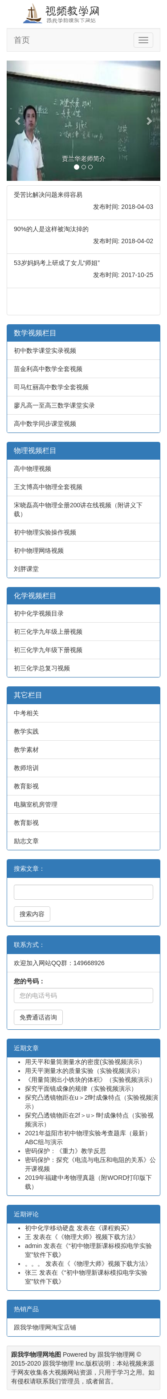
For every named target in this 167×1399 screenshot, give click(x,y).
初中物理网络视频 (39, 550)
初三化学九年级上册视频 (48, 631)
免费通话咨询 (38, 1017)
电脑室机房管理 (35, 804)
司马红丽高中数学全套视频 (51, 387)
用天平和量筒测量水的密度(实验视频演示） (85, 1061)
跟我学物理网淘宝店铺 (45, 1327)
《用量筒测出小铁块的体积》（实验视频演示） (90, 1079)
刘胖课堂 (26, 568)
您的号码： (29, 981)
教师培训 (26, 767)
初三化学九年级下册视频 (48, 649)
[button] (18, 121)
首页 (22, 40)
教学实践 (26, 731)
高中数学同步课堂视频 (45, 423)
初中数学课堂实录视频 (45, 350)
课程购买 (114, 1228)
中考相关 (26, 713)
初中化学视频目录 (39, 613)
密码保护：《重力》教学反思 (65, 1150)
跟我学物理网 (116, 1354)
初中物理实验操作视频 (45, 532)
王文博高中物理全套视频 (48, 486)
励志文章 (26, 840)
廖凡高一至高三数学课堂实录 (54, 405)
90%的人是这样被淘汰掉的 (51, 228)
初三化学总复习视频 (42, 668)
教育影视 (26, 786)
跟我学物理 (58, 1363)
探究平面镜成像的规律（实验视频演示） (81, 1088)
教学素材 (26, 749)
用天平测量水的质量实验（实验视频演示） (84, 1070)
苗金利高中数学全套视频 (48, 368)
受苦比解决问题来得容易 (48, 194)
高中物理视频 (32, 468)
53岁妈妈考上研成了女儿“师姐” (57, 262)
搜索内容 (32, 914)
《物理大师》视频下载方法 (95, 1236)
